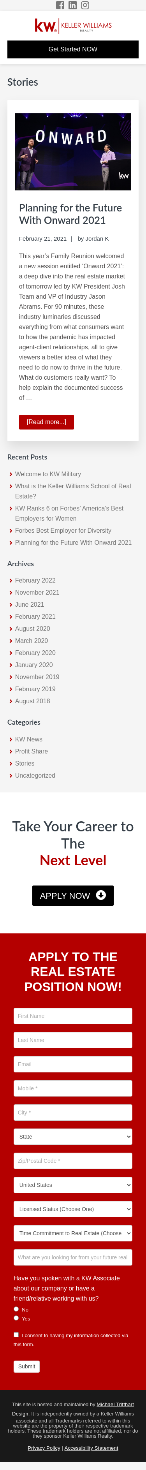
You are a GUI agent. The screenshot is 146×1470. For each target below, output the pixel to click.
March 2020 (31, 640)
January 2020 (34, 665)
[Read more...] (50, 423)
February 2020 (35, 653)
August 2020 (32, 628)
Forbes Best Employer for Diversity (63, 530)
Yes (22, 1318)
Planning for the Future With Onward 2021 (70, 213)
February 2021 (35, 616)
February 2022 (35, 580)
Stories (25, 763)
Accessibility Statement (91, 1448)
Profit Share (31, 751)
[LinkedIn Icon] (73, 5)
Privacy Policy (44, 1448)
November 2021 (37, 592)
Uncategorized (35, 775)
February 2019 (35, 689)
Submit (26, 1366)
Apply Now (65, 896)
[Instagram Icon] (85, 5)
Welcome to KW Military (48, 474)
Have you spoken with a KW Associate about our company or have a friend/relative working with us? (67, 1288)
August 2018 (32, 701)
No (21, 1309)
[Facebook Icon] (60, 5)
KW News (28, 739)
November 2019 (37, 677)
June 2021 (29, 604)
